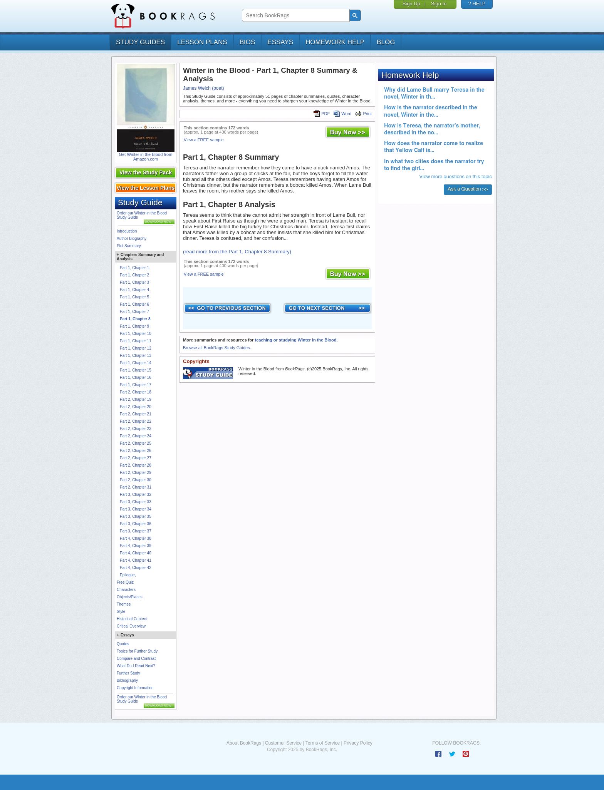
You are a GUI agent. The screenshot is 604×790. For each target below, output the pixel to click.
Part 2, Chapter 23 (135, 429)
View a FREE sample (204, 139)
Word (342, 113)
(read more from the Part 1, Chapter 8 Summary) (237, 251)
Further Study (128, 673)
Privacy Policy (358, 743)
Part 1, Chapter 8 (135, 319)
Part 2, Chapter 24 (135, 436)
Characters (126, 589)
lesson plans (202, 42)
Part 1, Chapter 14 (135, 363)
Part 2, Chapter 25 (135, 443)
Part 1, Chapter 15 (135, 370)
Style (121, 611)
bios (247, 42)
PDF (322, 113)
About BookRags (243, 743)
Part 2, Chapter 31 (135, 487)
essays (280, 42)
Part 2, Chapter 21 (135, 414)
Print (363, 113)
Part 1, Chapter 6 (134, 304)
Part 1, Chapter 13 (135, 355)
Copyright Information (135, 688)
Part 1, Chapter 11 (135, 341)
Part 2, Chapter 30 (135, 480)
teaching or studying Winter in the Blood (295, 340)
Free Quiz (125, 582)
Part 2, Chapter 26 (135, 451)
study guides (140, 42)
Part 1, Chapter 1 (134, 268)
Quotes (123, 644)
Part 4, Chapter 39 (135, 546)
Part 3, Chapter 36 (135, 524)
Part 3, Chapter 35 (135, 516)
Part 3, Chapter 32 (135, 494)
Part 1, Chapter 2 (134, 275)
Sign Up (411, 4)
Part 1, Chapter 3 (134, 282)
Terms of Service (322, 743)
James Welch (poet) (203, 88)
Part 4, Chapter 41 (135, 560)
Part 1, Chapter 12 (135, 348)
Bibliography (127, 680)
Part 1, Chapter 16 (135, 377)
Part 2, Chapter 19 (135, 399)
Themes (124, 604)
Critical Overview (131, 626)
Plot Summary (129, 246)
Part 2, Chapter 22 (135, 421)
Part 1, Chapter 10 (135, 333)
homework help (334, 42)
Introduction (127, 231)
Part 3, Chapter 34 (135, 509)
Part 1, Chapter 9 (134, 326)
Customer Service (283, 743)
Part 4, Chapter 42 (135, 568)
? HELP (477, 4)
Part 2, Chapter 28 (135, 465)
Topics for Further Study (137, 651)
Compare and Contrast (136, 658)
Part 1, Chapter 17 (135, 385)
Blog (386, 42)
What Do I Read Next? (136, 666)
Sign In (438, 4)
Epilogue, (128, 575)
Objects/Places (130, 597)
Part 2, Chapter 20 (135, 407)
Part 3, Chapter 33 (135, 502)
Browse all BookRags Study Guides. (217, 347)
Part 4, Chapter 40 (135, 553)
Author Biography (131, 238)
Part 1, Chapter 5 (134, 297)
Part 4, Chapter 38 (135, 538)
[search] (295, 15)
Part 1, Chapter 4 (134, 290)
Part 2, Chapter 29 (135, 472)
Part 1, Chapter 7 (134, 312)
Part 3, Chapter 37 (135, 531)
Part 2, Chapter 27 (135, 458)
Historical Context (132, 619)
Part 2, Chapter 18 (135, 392)
